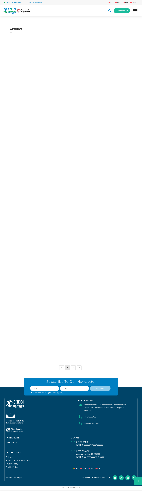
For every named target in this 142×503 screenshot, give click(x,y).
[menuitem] (110, 2)
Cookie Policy (12, 467)
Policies (9, 457)
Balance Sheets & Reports (18, 460)
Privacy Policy (12, 464)
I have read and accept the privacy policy (48, 393)
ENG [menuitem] (118, 2)
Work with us (11, 442)
